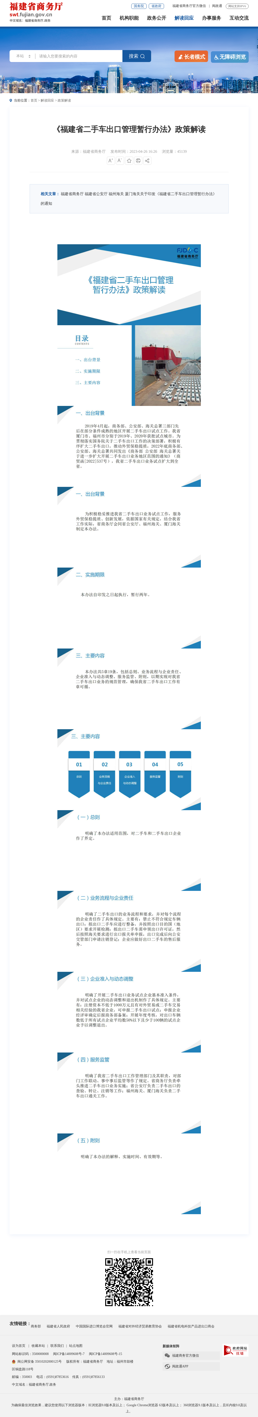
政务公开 (156, 18)
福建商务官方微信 (181, 1356)
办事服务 (211, 18)
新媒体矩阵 (171, 1346)
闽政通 (217, 6)
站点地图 (75, 1346)
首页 (106, 18)
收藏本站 (38, 1346)
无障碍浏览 (230, 57)
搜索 (137, 56)
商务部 (36, 1326)
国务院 (139, 6)
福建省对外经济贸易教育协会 (140, 1326)
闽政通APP (176, 1366)
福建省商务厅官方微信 (189, 6)
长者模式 (191, 56)
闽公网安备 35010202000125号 (37, 1361)
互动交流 (239, 18)
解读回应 (184, 18)
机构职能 (129, 18)
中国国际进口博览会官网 (94, 1326)
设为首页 (18, 1346)
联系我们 (57, 1346)
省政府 (156, 6)
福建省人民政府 (58, 1326)
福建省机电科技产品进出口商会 (191, 1326)
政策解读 (64, 100)
